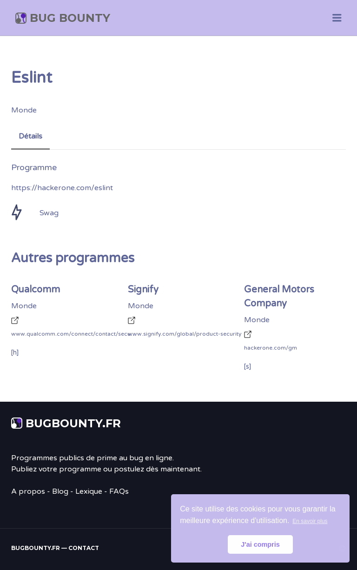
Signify (143, 289)
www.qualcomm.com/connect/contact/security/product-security (74, 334)
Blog (60, 491)
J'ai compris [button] (260, 544)
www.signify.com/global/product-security (184, 334)
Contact (83, 547)
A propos (28, 491)
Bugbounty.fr (73, 423)
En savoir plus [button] (309, 521)
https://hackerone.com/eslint (62, 187)
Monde (24, 110)
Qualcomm (35, 289)
